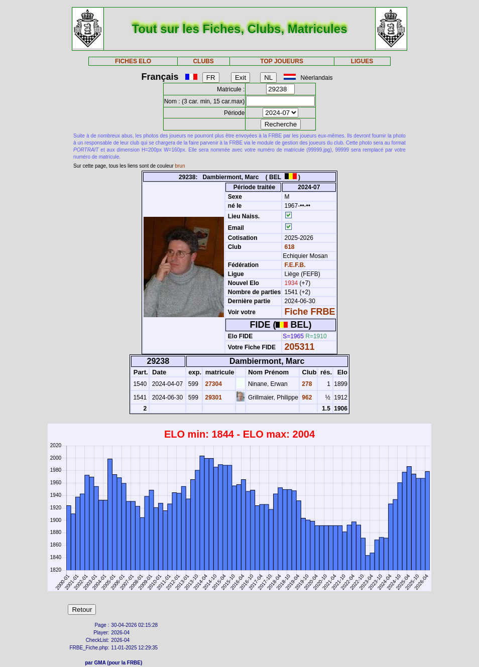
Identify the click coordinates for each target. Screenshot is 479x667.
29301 (212, 397)
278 (306, 383)
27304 (212, 383)
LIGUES (362, 61)
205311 (300, 347)
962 (306, 397)
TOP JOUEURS (281, 61)
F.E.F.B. (295, 265)
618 (288, 246)
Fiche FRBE (310, 312)
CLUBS (203, 61)
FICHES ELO (133, 61)
